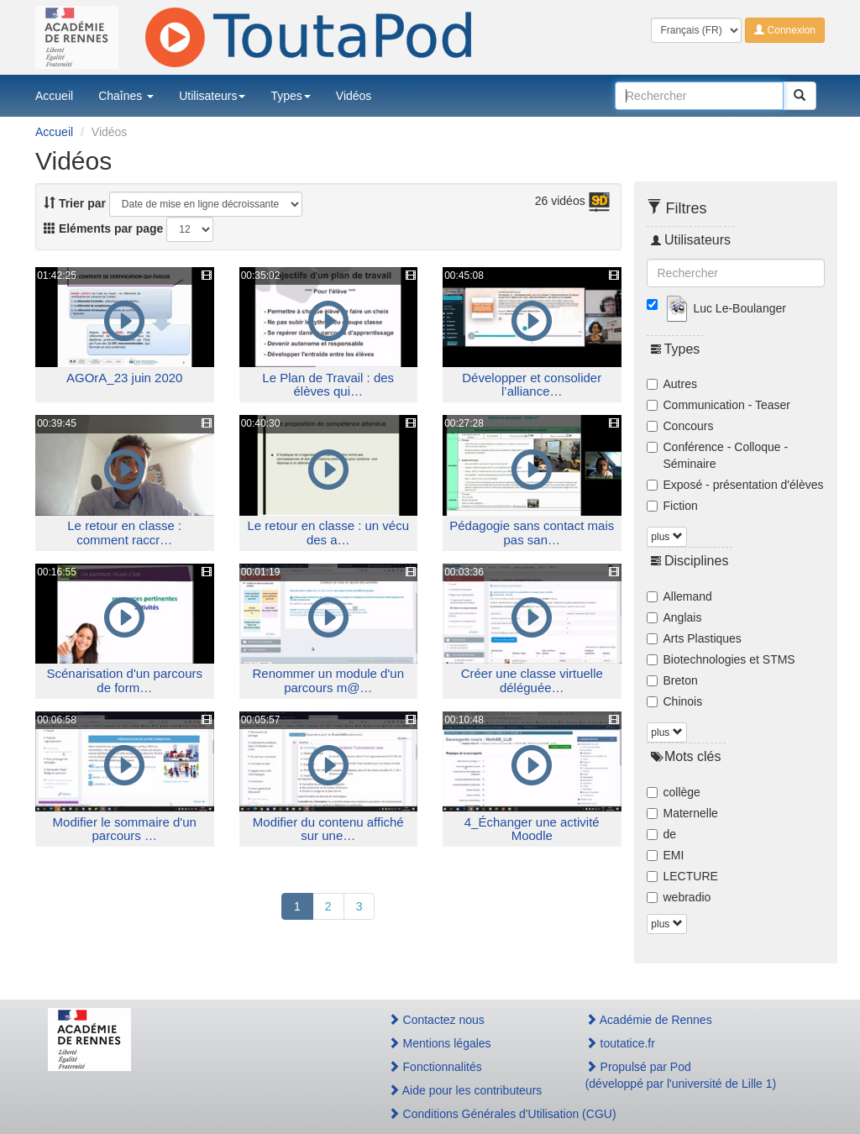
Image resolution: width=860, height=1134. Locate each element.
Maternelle (682, 813)
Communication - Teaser (718, 405)
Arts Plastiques (694, 638)
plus (666, 537)
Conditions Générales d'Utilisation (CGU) (468, 1114)
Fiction (672, 505)
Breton (672, 680)
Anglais (674, 617)
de (662, 834)
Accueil (54, 95)
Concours (680, 426)
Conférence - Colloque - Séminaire (718, 455)
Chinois (675, 701)
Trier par (75, 203)
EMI (665, 855)
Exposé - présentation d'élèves (735, 484)
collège (673, 792)
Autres (672, 384)
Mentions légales (439, 1043)
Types (290, 95)
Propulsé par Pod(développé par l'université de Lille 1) (681, 1075)
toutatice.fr (620, 1043)
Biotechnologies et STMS (721, 659)
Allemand (679, 596)
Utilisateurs (212, 95)
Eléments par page (103, 228)
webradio (679, 897)
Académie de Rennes (648, 1019)
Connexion (784, 30)
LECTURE (682, 876)
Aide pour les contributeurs (465, 1090)
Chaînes (126, 95)
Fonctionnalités (435, 1067)
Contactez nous (436, 1019)
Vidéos (354, 95)
